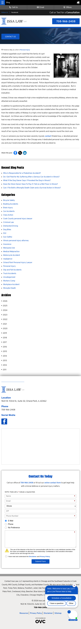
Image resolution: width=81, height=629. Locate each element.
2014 (4, 356)
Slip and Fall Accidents (12, 270)
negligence (7, 259)
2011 (3, 369)
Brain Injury (8, 208)
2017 (4, 342)
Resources (24, 613)
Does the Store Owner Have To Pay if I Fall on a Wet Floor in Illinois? (30, 184)
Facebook (14, 12)
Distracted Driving (10, 226)
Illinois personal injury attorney (16, 241)
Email (40, 7)
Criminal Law (8, 222)
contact (48, 136)
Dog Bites (7, 230)
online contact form (52, 483)
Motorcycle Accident (11, 255)
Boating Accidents (10, 204)
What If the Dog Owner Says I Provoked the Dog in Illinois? (27, 180)
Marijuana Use (9, 248)
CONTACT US (10, 37)
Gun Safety (7, 237)
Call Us (13, 7)
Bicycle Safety (9, 200)
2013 (4, 360)
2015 (4, 351)
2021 (4, 324)
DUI (4, 233)
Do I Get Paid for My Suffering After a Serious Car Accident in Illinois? (31, 177)
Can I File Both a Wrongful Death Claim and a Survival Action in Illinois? (32, 188)
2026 (4, 301)
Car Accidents (9, 211)
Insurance (7, 244)
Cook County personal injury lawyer (17, 219)
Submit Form (40, 561)
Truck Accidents (9, 273)
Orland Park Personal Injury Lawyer (17, 262)
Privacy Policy (45, 556)
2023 (4, 315)
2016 (4, 347)
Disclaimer (32, 556)
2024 (4, 310)
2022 (4, 319)
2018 (4, 337)
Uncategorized (9, 277)
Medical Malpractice (11, 252)
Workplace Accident (11, 284)
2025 (4, 305)
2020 (4, 328)
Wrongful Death (9, 288)
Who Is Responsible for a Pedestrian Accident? (22, 173)
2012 (4, 365)
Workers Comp (9, 281)
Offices (67, 7)
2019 (4, 333)
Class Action (8, 215)
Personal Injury (25, 50)
